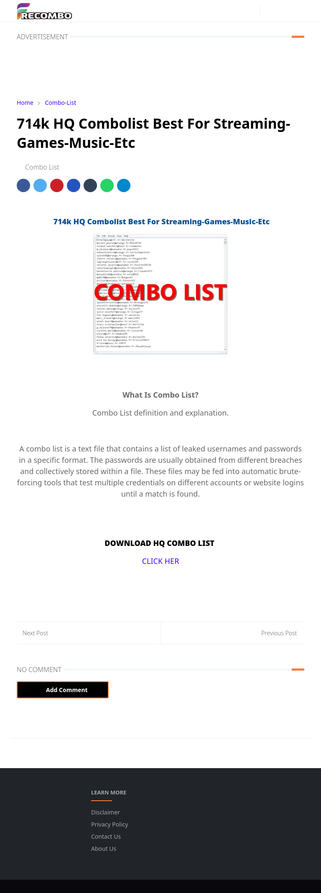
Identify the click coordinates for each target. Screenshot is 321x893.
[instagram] (251, 11)
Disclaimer (105, 812)
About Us (103, 848)
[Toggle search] (282, 10)
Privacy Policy (109, 824)
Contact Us (106, 836)
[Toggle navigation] (297, 11)
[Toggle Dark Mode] (268, 11)
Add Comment (63, 690)
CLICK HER (160, 561)
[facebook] (238, 11)
